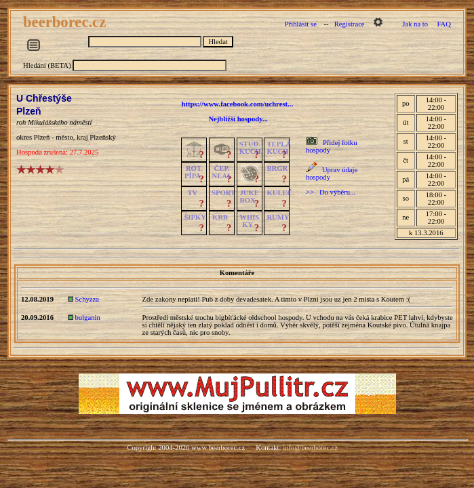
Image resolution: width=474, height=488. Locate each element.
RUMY (277, 217)
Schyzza (87, 299)
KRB (220, 217)
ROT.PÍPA (193, 172)
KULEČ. (280, 193)
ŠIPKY (194, 217)
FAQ (444, 24)
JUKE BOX (249, 196)
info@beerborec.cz (310, 447)
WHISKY (249, 221)
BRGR (277, 168)
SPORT (223, 193)
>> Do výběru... (330, 192)
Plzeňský (102, 137)
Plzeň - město (53, 137)
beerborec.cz (66, 22)
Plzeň (28, 111)
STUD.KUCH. (251, 147)
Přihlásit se (301, 24)
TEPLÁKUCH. (278, 147)
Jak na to (415, 24)
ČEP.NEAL (222, 172)
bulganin (87, 317)
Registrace (349, 24)
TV (192, 193)
